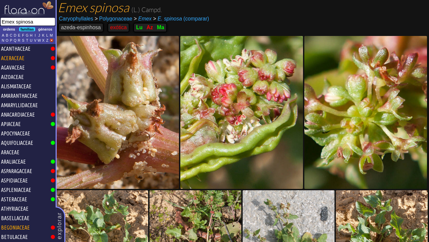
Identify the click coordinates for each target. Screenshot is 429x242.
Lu (139, 27)
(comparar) (181, 19)
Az (149, 27)
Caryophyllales (76, 19)
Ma (160, 27)
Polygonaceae (113, 19)
